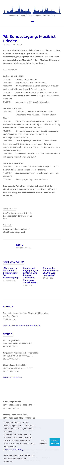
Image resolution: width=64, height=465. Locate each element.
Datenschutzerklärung (13, 449)
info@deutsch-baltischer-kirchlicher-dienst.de (21, 325)
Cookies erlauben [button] (55, 442)
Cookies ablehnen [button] (43, 442)
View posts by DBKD (23, 247)
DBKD (19, 44)
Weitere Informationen (12, 377)
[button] (14, 461)
